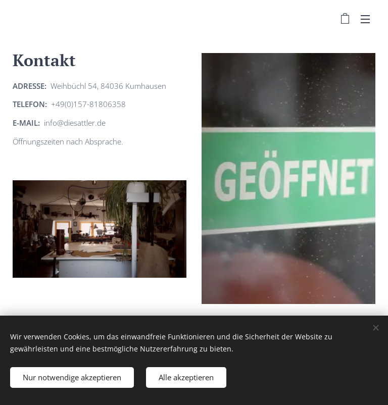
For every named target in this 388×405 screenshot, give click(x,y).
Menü (365, 19)
